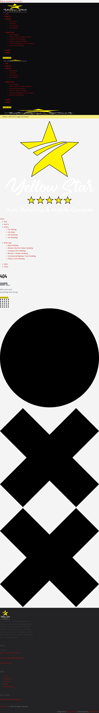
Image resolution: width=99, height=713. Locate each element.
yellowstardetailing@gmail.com (12, 658)
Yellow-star (4, 706)
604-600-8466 (6, 663)
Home (4, 117)
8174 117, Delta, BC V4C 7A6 (10, 653)
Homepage (4, 297)
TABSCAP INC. (94, 712)
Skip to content (6, 1)
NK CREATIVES (71, 712)
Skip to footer (17, 1)
